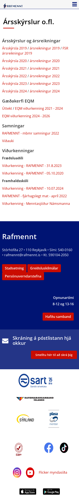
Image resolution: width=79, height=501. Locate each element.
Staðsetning (14, 268)
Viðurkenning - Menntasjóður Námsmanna (36, 203)
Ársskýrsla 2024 (15, 91)
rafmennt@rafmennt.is (22, 255)
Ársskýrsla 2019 (14, 48)
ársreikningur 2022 (45, 76)
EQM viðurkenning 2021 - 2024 (39, 108)
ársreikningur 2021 (45, 68)
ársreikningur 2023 (45, 83)
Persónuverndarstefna (23, 276)
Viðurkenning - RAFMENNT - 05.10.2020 (32, 173)
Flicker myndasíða (52, 472)
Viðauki (8, 141)
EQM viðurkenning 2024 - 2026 (26, 116)
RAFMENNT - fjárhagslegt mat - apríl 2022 (34, 196)
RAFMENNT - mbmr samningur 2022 (30, 133)
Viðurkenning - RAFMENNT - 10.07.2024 (32, 188)
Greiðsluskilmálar (44, 268)
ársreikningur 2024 (45, 91)
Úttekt (7, 108)
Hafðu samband (58, 316)
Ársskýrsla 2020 (14, 61)
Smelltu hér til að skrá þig (53, 355)
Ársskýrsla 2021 (14, 68)
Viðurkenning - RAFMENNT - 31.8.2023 (32, 165)
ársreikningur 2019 (45, 48)
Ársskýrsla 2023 (14, 83)
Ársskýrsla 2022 (14, 76)
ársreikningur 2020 (45, 61)
